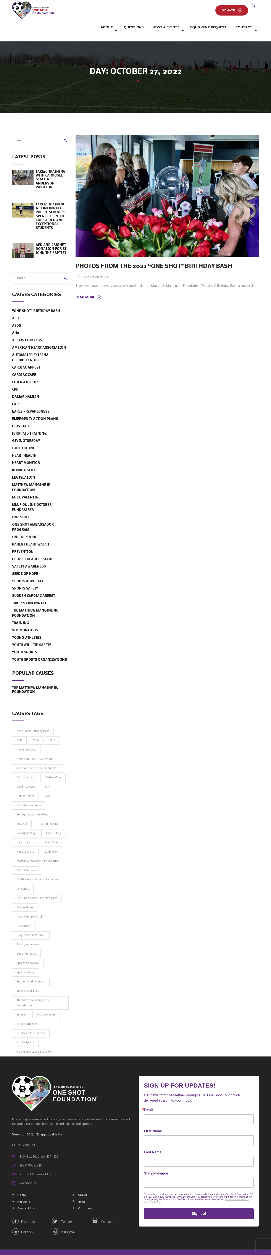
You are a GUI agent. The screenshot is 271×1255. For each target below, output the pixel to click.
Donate (231, 5)
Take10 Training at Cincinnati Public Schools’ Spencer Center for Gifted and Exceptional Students (51, 205)
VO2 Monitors (25, 620)
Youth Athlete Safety (31, 635)
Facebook (23, 1211)
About (107, 26)
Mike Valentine (26, 487)
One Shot (20, 507)
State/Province (156, 1163)
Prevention (23, 541)
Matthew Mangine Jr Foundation (31, 477)
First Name (153, 1121)
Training (20, 613)
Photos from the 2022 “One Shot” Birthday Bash (154, 256)
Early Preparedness (31, 401)
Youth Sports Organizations (39, 649)
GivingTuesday (26, 430)
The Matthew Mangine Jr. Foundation (35, 603)
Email (148, 1099)
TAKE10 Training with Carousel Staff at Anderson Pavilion (51, 169)
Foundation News (95, 267)
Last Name (152, 1142)
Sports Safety (25, 578)
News (81, 1191)
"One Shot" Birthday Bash (36, 301)
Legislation (23, 467)
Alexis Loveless (27, 330)
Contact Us (25, 1198)
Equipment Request (208, 26)
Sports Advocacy (28, 571)
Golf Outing (23, 438)
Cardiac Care (24, 364)
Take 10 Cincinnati (29, 593)
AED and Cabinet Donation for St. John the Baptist (52, 238)
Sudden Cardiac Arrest (33, 585)
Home (135, 71)
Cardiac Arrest (26, 357)
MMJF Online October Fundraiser (32, 497)
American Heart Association (39, 337)
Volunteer (85, 1198)
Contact (243, 26)
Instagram (63, 1221)
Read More (89, 287)
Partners (23, 1191)
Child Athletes (25, 372)
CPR (15, 379)
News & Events (165, 26)
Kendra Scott (24, 460)
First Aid (20, 416)
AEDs (16, 315)
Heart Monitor (26, 452)
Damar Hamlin (25, 386)
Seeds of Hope (25, 563)
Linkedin (22, 1221)
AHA (15, 323)
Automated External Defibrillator (31, 347)
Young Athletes (26, 627)
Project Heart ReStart (32, 549)
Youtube (102, 1211)
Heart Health (24, 445)
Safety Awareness (29, 556)
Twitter (62, 1211)
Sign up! (199, 1203)
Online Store (24, 527)
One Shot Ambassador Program (33, 517)
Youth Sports (24, 642)
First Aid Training (29, 423)
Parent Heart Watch (30, 534)
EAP (15, 394)
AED (15, 308)
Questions (134, 26)
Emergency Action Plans (35, 408)
